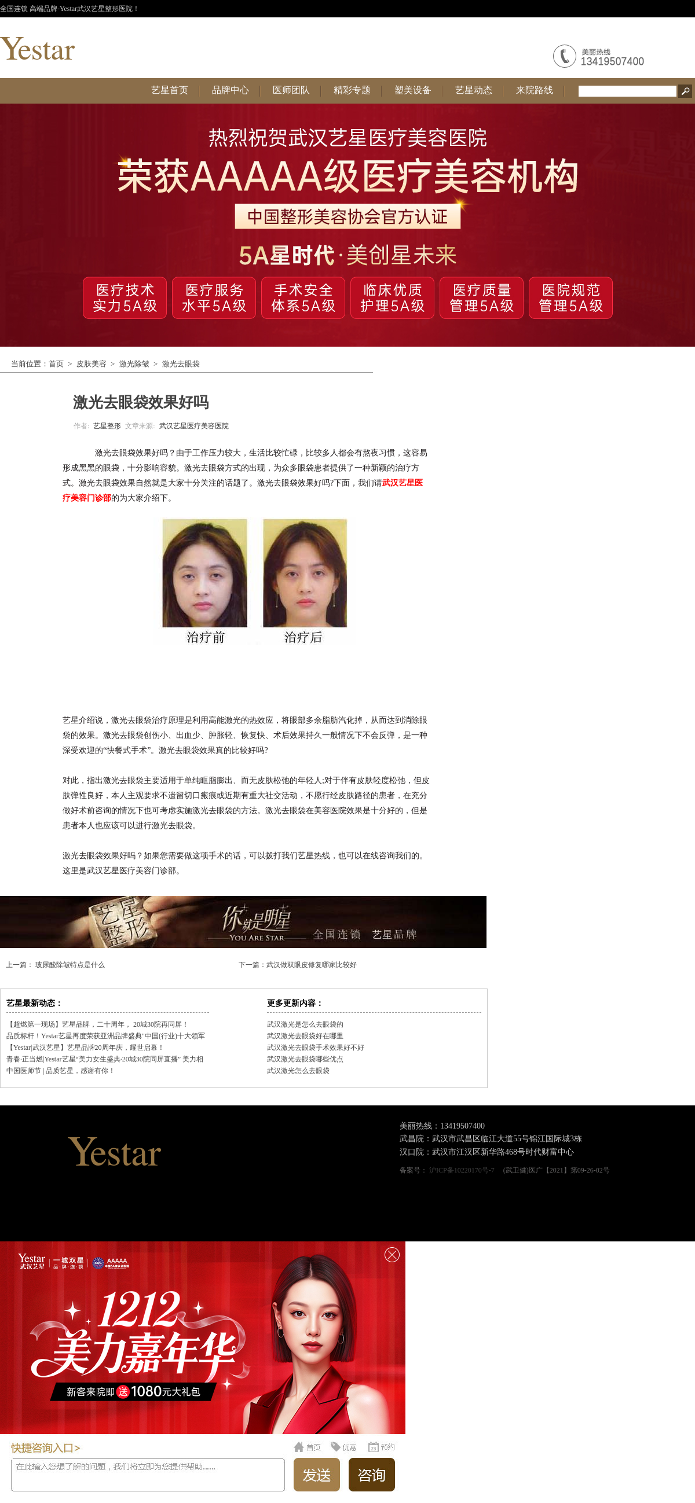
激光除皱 (134, 363)
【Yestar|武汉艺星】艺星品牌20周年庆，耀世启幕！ (85, 1047)
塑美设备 (412, 90)
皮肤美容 (91, 363)
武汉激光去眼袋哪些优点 (305, 1059)
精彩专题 (352, 90)
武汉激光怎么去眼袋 (298, 1071)
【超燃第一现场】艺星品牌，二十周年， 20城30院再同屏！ (97, 1024)
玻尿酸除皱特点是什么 (69, 965)
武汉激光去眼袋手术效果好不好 (315, 1047)
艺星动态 (473, 90)
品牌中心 (230, 90)
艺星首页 (169, 90)
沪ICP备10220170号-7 (461, 1170)
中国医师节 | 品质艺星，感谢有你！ (60, 1071)
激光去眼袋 (181, 363)
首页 (56, 363)
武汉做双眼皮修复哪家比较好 (311, 965)
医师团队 (291, 90)
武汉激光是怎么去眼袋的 (305, 1024)
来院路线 (534, 90)
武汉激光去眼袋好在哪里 (305, 1036)
